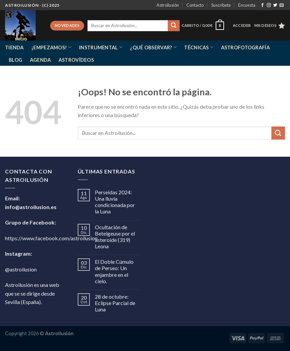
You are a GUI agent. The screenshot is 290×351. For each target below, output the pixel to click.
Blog (15, 60)
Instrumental (100, 47)
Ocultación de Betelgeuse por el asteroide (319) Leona (115, 237)
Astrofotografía (245, 47)
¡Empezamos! (51, 47)
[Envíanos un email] (282, 5)
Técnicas (198, 47)
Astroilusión (167, 5)
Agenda (40, 60)
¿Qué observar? (153, 47)
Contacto (195, 5)
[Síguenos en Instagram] (269, 5)
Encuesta (246, 5)
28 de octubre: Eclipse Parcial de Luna (115, 302)
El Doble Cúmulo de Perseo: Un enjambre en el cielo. (114, 271)
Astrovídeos (76, 60)
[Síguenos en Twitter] (275, 5)
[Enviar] (173, 26)
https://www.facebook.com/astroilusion (51, 238)
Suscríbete (221, 5)
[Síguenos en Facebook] (262, 5)
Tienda (14, 47)
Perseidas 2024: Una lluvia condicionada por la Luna (115, 202)
